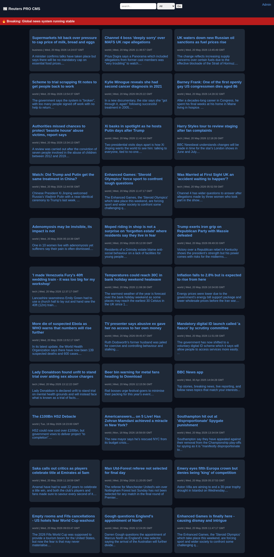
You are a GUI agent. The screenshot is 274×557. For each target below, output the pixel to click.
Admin (266, 4)
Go (179, 6)
